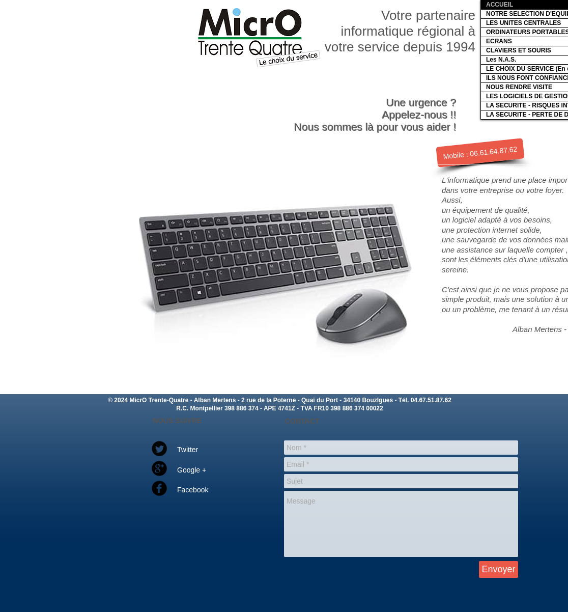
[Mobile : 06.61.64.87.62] (480, 153)
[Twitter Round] (159, 448)
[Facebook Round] (159, 488)
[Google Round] (159, 468)
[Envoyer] (498, 569)
